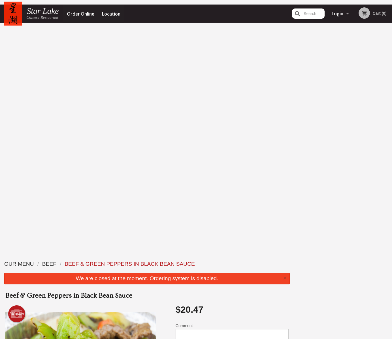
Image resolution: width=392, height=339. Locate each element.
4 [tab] (347, 117)
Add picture (17, 89)
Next (388, 80)
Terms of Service (205, 335)
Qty (193, 132)
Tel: (285, 277)
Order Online (80, 13)
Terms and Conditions (241, 271)
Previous (298, 80)
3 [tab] (339, 117)
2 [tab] (330, 117)
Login (337, 13)
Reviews (230, 263)
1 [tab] (322, 117)
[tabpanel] (343, 80)
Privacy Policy (235, 277)
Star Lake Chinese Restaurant (95, 256)
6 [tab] (364, 117)
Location (111, 13)
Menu (181, 263)
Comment (232, 109)
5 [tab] (356, 117)
